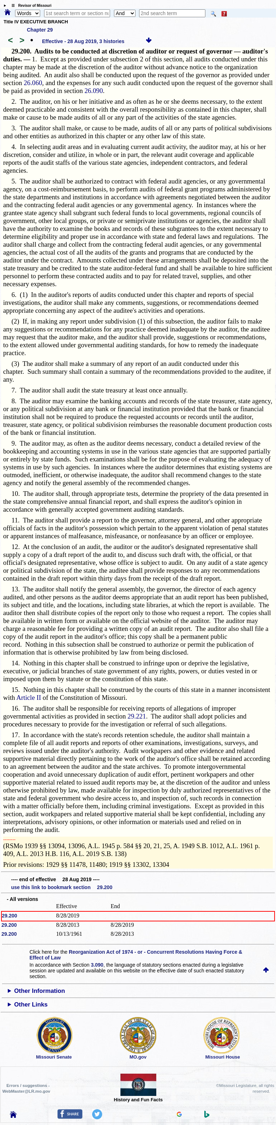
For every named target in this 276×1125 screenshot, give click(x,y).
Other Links (31, 1004)
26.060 (33, 83)
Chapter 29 (40, 30)
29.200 (9, 916)
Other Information (39, 990)
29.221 (137, 716)
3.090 (97, 965)
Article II (28, 697)
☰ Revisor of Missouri (30, 6)
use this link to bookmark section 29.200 (61, 887)
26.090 (94, 90)
